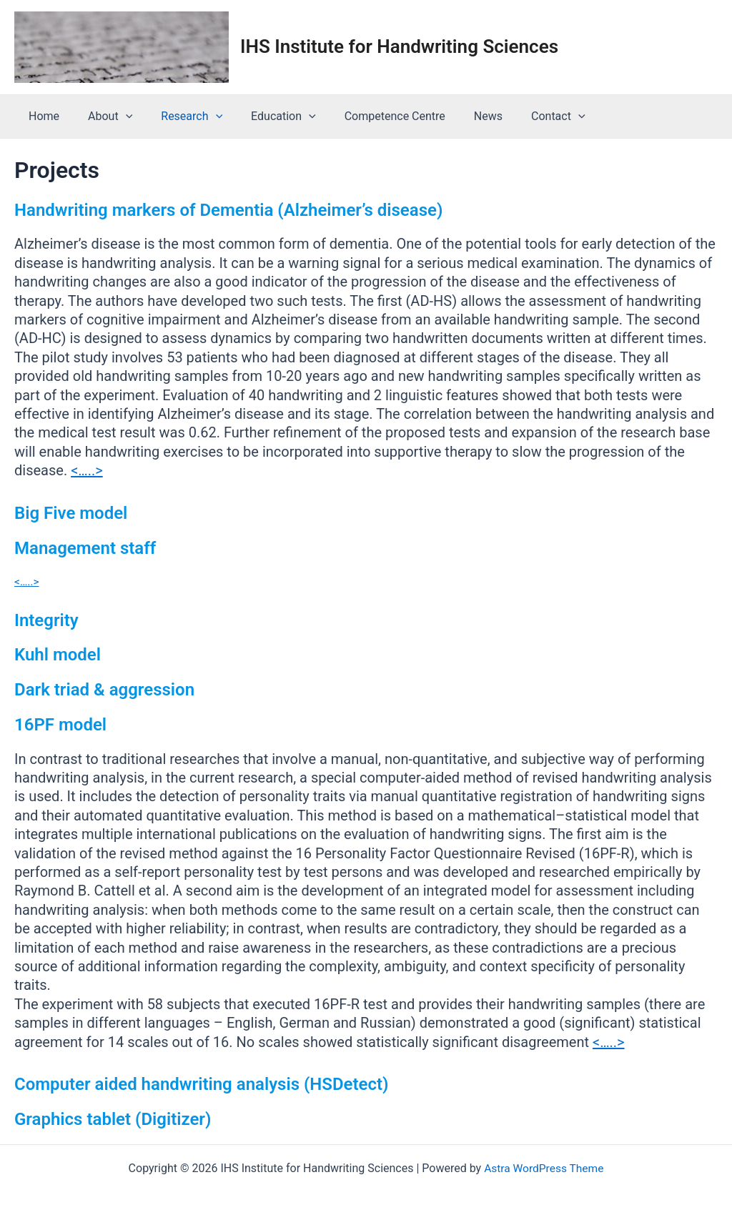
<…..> (87, 470)
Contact (521, 116)
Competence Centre (369, 116)
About (101, 116)
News (456, 116)
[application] (117, 116)
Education (263, 116)
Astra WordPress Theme (544, 1167)
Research (177, 116)
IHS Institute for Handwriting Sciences (399, 46)
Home (41, 116)
